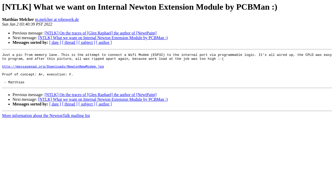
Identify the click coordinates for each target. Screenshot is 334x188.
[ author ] (104, 42)
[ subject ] (87, 42)
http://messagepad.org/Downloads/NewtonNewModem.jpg (53, 69)
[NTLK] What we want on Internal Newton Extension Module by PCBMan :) (103, 38)
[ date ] (55, 42)
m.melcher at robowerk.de (57, 19)
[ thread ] (69, 42)
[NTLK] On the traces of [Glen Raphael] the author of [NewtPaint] (101, 33)
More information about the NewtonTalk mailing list (46, 122)
